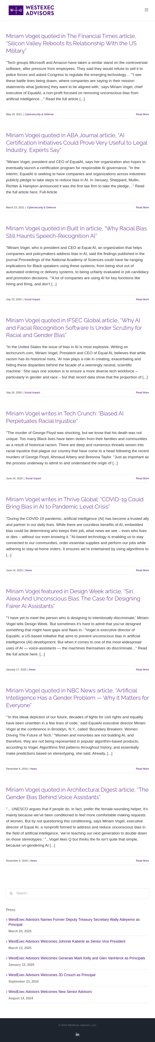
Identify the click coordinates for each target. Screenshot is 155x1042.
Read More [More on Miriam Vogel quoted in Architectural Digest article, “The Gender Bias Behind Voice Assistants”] (142, 860)
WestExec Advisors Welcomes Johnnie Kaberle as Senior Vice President (66, 941)
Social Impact (32, 299)
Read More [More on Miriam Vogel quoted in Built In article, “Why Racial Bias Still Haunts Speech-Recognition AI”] (142, 299)
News (28, 570)
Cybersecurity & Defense (39, 114)
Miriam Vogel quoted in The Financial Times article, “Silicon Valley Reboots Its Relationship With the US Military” (71, 43)
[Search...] (77, 893)
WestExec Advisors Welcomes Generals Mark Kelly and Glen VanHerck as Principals (76, 958)
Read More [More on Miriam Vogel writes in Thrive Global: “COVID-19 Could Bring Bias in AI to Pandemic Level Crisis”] (142, 570)
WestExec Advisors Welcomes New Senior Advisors (50, 992)
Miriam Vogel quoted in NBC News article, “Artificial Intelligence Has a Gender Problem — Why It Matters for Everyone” (77, 698)
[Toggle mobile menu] (147, 10)
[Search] (11, 893)
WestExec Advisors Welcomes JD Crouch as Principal (51, 975)
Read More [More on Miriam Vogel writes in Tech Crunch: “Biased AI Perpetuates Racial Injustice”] (142, 478)
